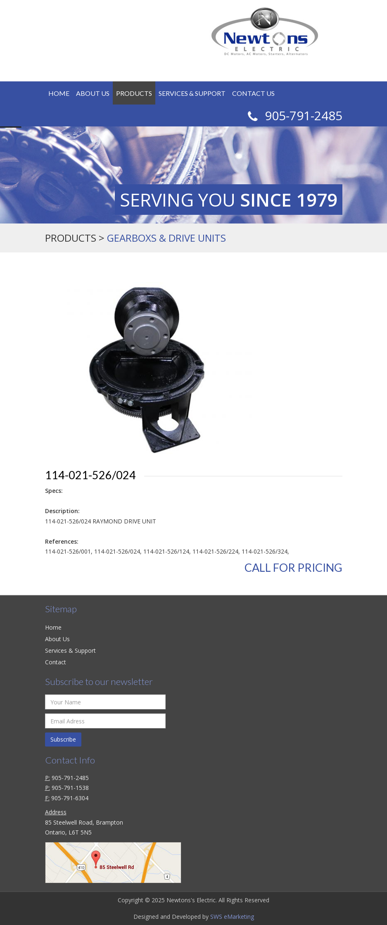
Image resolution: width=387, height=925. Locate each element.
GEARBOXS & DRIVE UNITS (166, 238)
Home (58, 93)
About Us (92, 93)
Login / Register (216, 68)
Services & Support (192, 93)
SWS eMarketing (232, 916)
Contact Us (253, 93)
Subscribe (63, 739)
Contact (55, 662)
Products (134, 93)
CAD (275, 66)
